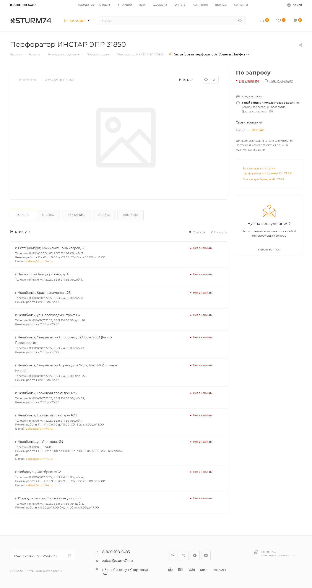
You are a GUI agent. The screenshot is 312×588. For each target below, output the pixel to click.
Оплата (104, 214)
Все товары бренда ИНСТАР (263, 179)
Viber (183, 555)
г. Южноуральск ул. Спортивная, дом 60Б (48, 498)
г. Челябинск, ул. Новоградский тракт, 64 (47, 315)
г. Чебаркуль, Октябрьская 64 (38, 472)
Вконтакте (172, 555)
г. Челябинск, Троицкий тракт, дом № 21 (46, 393)
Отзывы (48, 214)
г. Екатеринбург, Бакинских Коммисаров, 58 (50, 248)
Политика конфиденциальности (278, 554)
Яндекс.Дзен (206, 555)
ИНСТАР (186, 80)
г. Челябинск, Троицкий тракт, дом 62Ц (46, 415)
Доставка (130, 214)
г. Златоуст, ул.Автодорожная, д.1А (42, 274)
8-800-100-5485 (23, 5)
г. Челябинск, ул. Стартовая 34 (39, 442)
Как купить (76, 214)
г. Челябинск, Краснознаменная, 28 (43, 293)
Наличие (22, 214)
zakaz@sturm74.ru (39, 261)
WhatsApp (195, 555)
